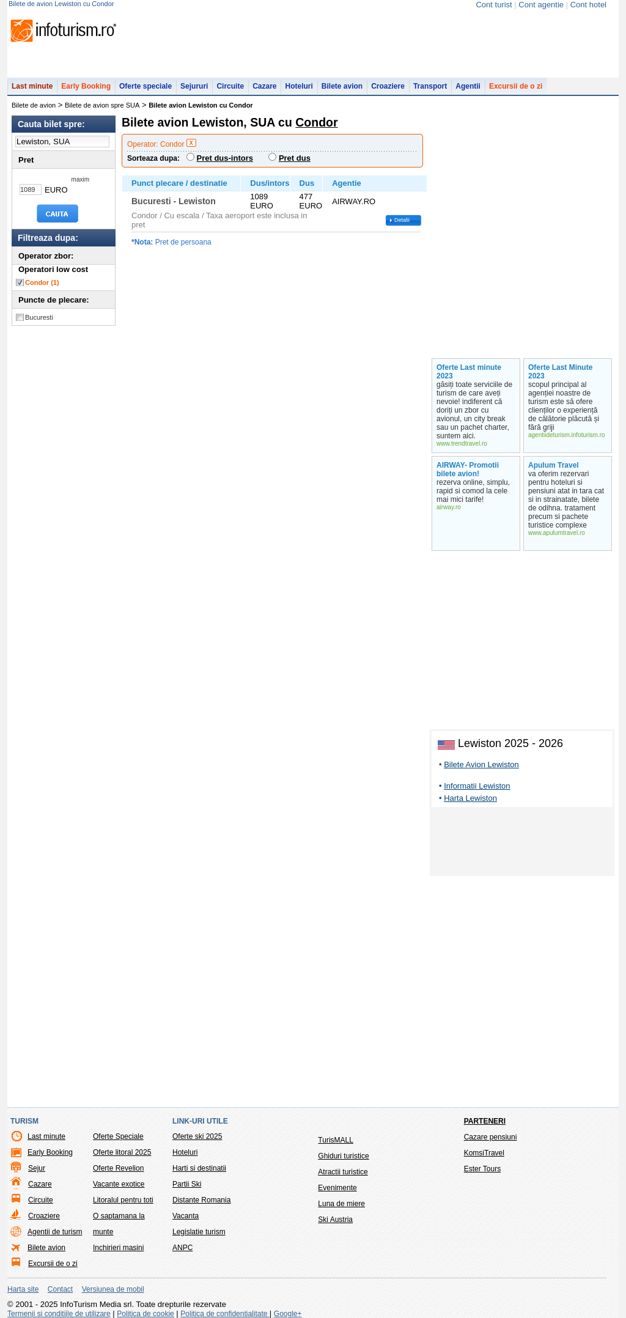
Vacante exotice (119, 1184)
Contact (60, 1289)
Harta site (23, 1289)
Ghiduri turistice (343, 1156)
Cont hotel (588, 4)
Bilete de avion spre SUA (102, 105)
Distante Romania (201, 1200)
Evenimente (337, 1188)
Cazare (264, 86)
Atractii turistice (342, 1172)
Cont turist (494, 4)
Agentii (468, 86)
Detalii (402, 220)
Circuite (230, 86)
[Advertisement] (522, 843)
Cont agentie (541, 4)
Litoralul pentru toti (123, 1200)
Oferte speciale (145, 86)
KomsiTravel (484, 1153)
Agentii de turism (55, 1232)
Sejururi (194, 86)
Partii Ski (186, 1184)
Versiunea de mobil (113, 1289)
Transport (430, 86)
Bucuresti (39, 317)
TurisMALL (335, 1140)
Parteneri (485, 1121)
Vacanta (185, 1216)
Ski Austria (335, 1219)
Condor (42, 282)
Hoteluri (298, 86)
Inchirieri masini (118, 1247)
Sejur (36, 1168)
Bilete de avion (34, 105)
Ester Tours (482, 1169)
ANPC (182, 1247)
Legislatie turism (199, 1232)
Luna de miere (341, 1203)
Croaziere (388, 86)
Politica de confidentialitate (224, 1313)
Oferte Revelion (118, 1168)
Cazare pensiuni (490, 1137)
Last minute (32, 86)
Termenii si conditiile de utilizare (59, 1313)
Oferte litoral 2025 (122, 1152)
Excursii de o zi (515, 86)
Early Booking (86, 86)
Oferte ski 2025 (197, 1136)
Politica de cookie (145, 1313)
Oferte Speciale (118, 1136)
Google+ (288, 1313)
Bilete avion (342, 86)
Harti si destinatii (199, 1168)
